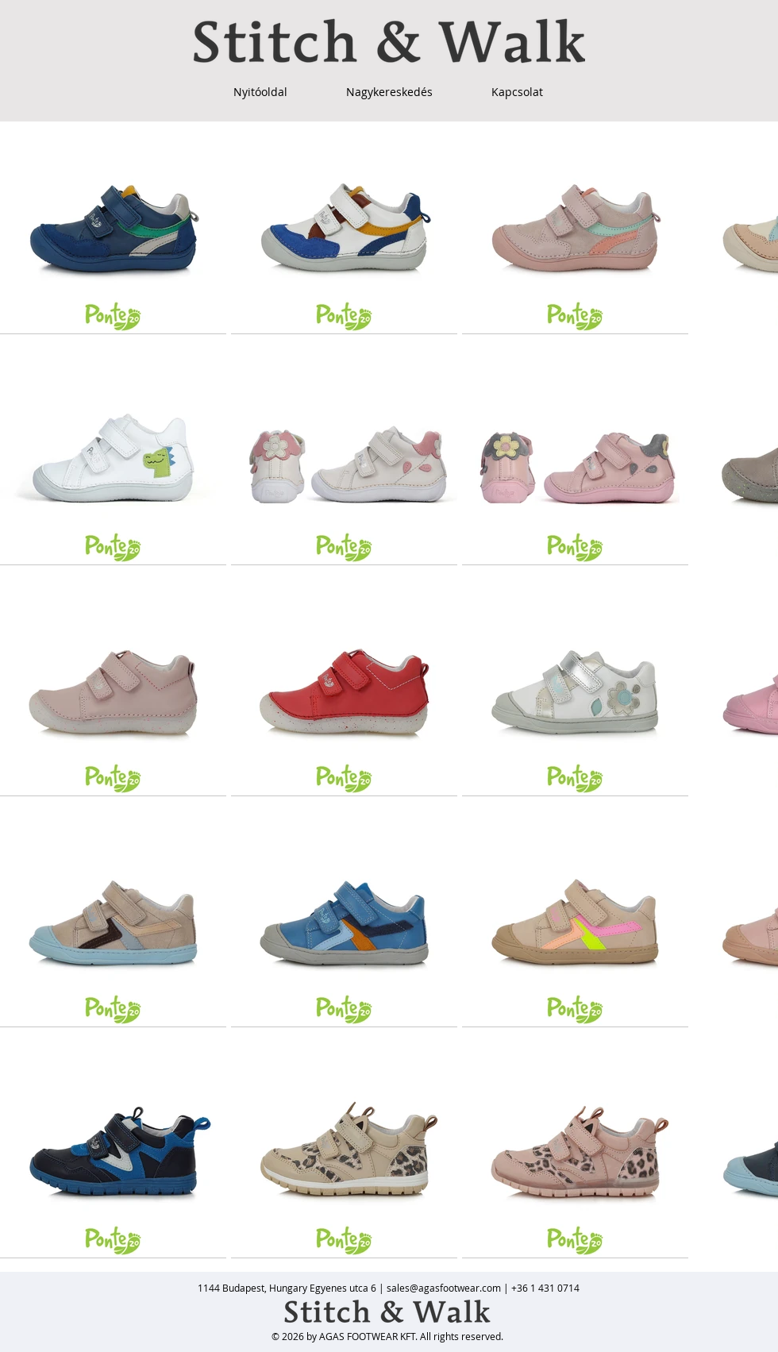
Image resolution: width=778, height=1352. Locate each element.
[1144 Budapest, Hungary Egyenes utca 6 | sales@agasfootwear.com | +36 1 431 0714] (388, 1288)
